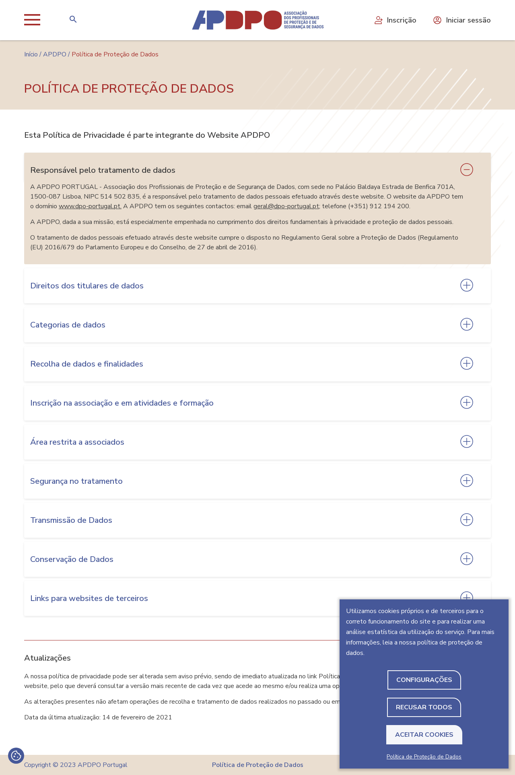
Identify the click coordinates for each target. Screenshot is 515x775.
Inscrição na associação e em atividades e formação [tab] (122, 403)
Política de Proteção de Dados (424, 756)
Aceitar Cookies (424, 734)
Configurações (424, 680)
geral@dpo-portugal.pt (286, 206)
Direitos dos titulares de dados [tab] (87, 285)
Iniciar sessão (462, 20)
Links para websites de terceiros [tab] (89, 598)
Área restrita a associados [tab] (77, 442)
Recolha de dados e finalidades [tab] (86, 363)
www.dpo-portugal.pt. (90, 206)
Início (31, 54)
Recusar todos (424, 707)
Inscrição (394, 20)
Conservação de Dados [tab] (71, 559)
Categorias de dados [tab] (67, 324)
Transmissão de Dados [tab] (71, 520)
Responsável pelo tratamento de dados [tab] (102, 170)
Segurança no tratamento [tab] (76, 481)
